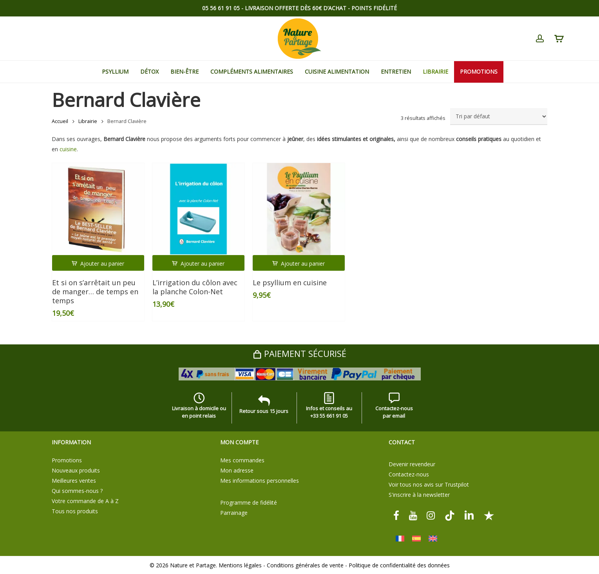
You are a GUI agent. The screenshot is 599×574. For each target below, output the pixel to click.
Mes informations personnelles (259, 480)
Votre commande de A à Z (85, 501)
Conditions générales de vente (305, 565)
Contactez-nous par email (394, 407)
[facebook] (396, 515)
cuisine (68, 149)
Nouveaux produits (76, 470)
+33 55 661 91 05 (329, 415)
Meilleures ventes (74, 480)
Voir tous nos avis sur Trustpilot (429, 484)
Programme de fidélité (248, 502)
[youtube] (413, 515)
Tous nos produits (75, 511)
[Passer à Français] (400, 538)
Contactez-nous (409, 474)
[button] (98, 263)
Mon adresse (236, 470)
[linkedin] (469, 515)
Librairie (87, 121)
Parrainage (234, 512)
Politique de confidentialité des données (399, 565)
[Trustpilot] (489, 515)
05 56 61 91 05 (221, 8)
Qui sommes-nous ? (77, 490)
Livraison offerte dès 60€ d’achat (295, 8)
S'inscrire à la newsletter (419, 494)
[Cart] (558, 38)
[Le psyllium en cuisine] (299, 209)
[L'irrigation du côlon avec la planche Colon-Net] (198, 209)
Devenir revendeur (412, 464)
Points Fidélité (374, 8)
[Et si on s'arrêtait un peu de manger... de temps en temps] (98, 209)
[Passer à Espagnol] (416, 538)
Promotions (67, 460)
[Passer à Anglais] (433, 538)
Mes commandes (242, 460)
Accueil (60, 121)
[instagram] (431, 515)
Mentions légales (240, 565)
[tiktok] (450, 515)
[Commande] (498, 116)
